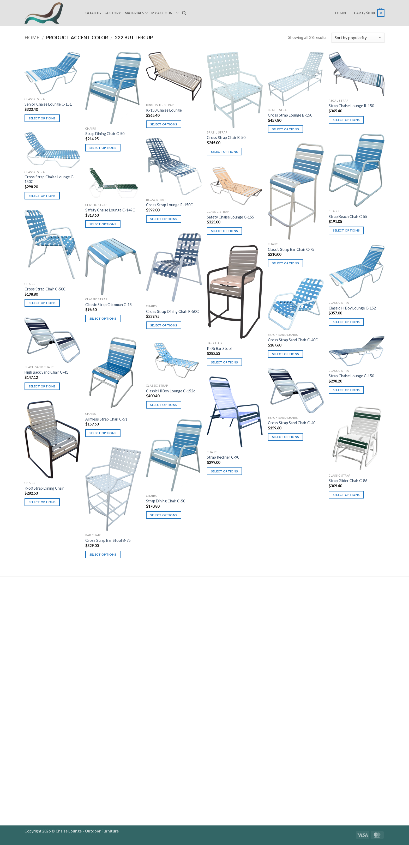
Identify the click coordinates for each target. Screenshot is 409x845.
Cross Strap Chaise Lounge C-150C (50, 179)
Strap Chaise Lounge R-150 (351, 106)
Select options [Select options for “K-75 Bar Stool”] (224, 362)
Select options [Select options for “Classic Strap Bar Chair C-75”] (285, 263)
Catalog (93, 13)
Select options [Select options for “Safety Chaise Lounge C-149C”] (103, 224)
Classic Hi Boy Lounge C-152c (170, 391)
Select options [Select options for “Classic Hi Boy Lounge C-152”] (346, 322)
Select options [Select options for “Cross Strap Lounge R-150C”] (163, 219)
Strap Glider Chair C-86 (348, 480)
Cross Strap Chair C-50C (45, 289)
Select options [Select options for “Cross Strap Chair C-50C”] (42, 303)
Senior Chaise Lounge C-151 (48, 104)
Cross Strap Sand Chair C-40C (293, 340)
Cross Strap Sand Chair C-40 (291, 423)
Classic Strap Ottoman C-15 (108, 304)
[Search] (184, 13)
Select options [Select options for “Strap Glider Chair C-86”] (346, 494)
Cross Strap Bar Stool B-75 (108, 540)
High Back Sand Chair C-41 (46, 372)
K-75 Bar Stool (219, 348)
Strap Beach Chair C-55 (348, 216)
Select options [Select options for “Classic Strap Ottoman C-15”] (103, 318)
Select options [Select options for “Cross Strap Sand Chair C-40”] (285, 437)
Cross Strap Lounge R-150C (169, 205)
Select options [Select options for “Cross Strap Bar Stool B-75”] (103, 554)
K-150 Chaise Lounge (164, 110)
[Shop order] (358, 38)
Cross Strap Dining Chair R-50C (172, 311)
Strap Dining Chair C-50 (104, 133)
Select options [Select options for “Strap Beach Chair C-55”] (346, 230)
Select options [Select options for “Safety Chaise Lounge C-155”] (224, 231)
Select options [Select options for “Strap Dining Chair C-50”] (103, 147)
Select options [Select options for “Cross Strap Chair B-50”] (224, 151)
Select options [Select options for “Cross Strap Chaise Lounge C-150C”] (42, 195)
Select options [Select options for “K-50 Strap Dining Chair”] (42, 502)
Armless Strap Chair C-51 (106, 419)
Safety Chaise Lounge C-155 (230, 217)
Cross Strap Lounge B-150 (290, 115)
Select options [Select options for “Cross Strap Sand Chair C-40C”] (285, 354)
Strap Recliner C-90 (223, 457)
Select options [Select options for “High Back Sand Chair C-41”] (42, 386)
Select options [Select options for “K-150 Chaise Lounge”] (163, 124)
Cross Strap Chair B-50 (226, 137)
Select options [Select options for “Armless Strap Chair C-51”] (103, 433)
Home (32, 37)
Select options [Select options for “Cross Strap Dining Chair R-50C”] (163, 325)
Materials (136, 12)
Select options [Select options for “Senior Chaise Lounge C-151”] (42, 118)
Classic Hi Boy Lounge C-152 (352, 308)
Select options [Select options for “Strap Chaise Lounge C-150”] (346, 390)
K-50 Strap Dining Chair (44, 488)
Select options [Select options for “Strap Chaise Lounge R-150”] (346, 119)
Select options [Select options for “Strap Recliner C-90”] (224, 471)
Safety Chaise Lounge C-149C (110, 210)
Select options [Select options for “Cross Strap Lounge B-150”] (285, 129)
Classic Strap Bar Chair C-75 (291, 249)
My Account (164, 12)
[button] (340, 13)
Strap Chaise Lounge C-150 (351, 376)
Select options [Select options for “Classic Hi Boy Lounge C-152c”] (163, 404)
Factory (113, 13)
